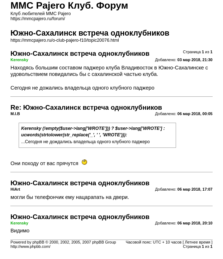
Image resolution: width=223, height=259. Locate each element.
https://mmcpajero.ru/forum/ (37, 18)
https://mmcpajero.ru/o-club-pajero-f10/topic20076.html (64, 40)
